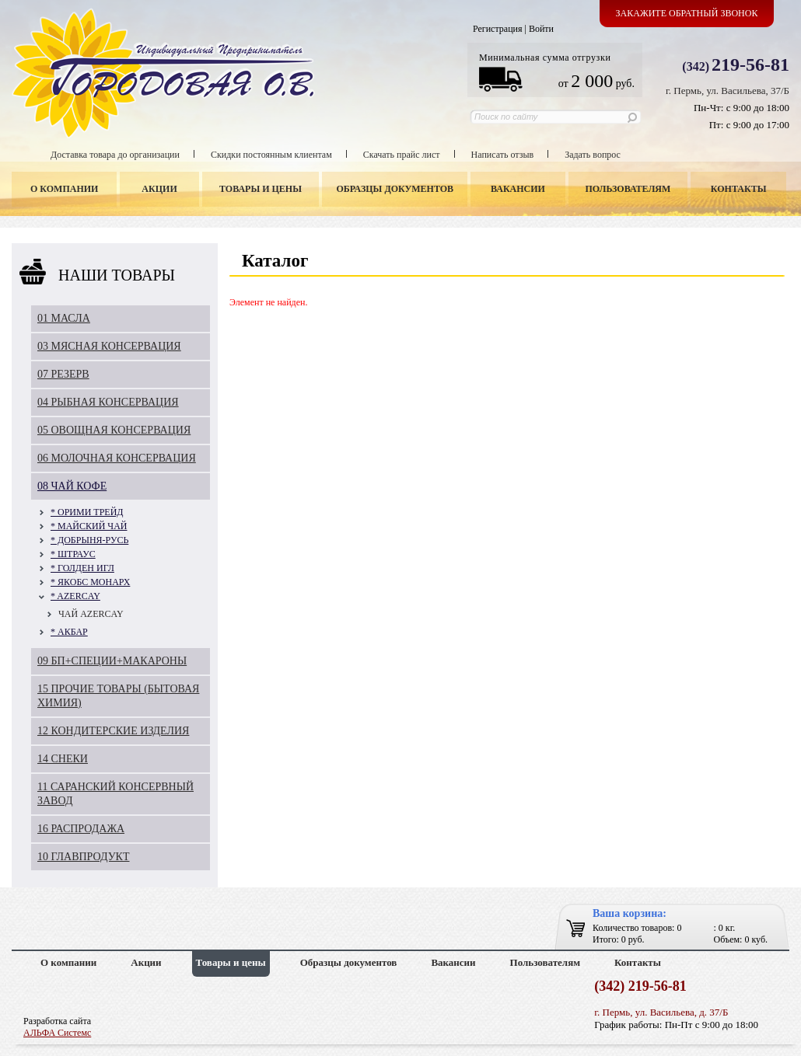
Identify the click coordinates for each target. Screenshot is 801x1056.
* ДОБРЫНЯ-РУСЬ (89, 540)
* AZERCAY (75, 596)
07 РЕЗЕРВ (63, 374)
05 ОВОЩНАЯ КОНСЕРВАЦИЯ (114, 430)
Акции (159, 188)
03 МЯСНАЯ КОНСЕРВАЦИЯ (109, 346)
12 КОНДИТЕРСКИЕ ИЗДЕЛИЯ (113, 731)
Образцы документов (395, 188)
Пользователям (628, 188)
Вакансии (518, 188)
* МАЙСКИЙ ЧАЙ (89, 526)
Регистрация (498, 28)
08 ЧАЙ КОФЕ (72, 486)
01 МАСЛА (63, 318)
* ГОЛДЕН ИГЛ (82, 568)
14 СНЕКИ (62, 759)
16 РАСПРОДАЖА (80, 829)
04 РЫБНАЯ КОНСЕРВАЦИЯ (108, 402)
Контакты (739, 188)
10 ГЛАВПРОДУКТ (83, 857)
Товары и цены (260, 188)
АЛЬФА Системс (57, 1032)
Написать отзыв (502, 154)
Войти (541, 28)
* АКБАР (69, 631)
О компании (64, 188)
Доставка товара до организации (115, 154)
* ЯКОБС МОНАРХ (90, 582)
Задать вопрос (593, 154)
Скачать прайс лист (401, 154)
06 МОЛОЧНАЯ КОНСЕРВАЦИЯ (116, 458)
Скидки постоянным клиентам (271, 154)
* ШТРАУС (73, 554)
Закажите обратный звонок (687, 13)
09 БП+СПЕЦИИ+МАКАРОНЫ (112, 661)
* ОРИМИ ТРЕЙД (87, 512)
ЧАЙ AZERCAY (91, 613)
